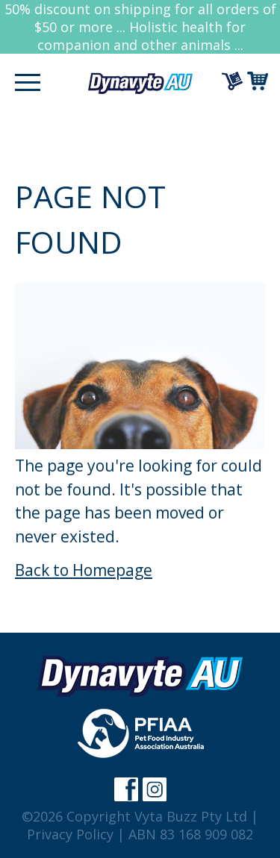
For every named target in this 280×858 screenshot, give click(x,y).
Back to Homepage (83, 570)
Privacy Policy (70, 834)
